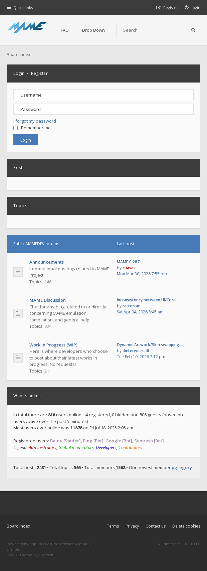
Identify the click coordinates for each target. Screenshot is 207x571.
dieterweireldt (136, 350)
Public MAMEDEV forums (36, 244)
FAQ (65, 30)
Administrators (42, 447)
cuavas (129, 268)
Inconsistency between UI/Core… (148, 300)
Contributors (130, 447)
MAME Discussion (47, 300)
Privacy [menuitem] (132, 526)
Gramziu (46, 554)
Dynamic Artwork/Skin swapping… (149, 344)
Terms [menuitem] (113, 526)
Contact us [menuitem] (156, 526)
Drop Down (93, 30)
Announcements (46, 262)
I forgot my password (34, 121)
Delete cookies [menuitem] (186, 526)
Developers (106, 447)
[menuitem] (193, 7)
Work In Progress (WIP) (53, 345)
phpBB (35, 543)
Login (19, 73)
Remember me (32, 128)
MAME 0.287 (128, 262)
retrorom (132, 306)
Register (39, 73)
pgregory (182, 467)
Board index (18, 526)
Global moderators (76, 447)
